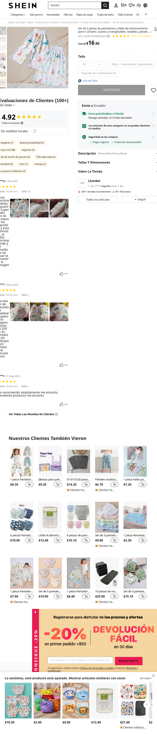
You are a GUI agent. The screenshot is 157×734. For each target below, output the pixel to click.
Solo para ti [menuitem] (36, 14)
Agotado (111, 90)
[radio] (84, 64)
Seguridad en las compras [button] (103, 137)
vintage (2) (40, 164)
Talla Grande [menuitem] (125, 14)
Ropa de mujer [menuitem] (84, 14)
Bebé (30, 22)
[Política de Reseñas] (12, 123)
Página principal (16, 22)
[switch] (33, 131)
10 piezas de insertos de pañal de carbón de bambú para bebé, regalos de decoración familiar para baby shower (106, 591)
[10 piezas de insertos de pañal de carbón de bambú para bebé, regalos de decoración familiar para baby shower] (106, 573)
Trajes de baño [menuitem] (105, 14)
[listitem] (22, 470)
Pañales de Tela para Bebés (95, 22)
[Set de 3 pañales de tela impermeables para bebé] (135, 573)
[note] (78, 490)
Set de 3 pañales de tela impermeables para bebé (135, 591)
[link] (123, 5)
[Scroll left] (141, 14)
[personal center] (116, 5)
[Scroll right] (146, 14)
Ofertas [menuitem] (68, 14)
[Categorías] (18, 14)
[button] (74, 5)
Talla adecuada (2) (46, 157)
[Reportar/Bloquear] (66, 273)
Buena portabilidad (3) (32, 142)
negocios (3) (28, 149)
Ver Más (78, 616)
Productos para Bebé (46, 22)
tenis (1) (23, 164)
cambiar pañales (69, 22)
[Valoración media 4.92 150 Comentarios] (131, 36)
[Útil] (61, 273)
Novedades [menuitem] (53, 14)
